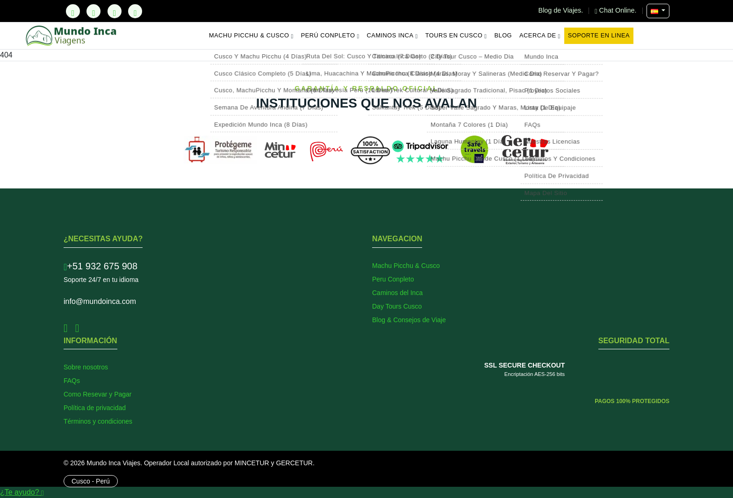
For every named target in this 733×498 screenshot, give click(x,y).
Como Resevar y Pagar (98, 394)
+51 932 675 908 (100, 266)
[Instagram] (115, 11)
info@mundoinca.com (100, 301)
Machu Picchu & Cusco (251, 35)
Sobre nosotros (86, 367)
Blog (503, 35)
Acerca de (540, 35)
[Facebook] (93, 11)
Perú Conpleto (330, 35)
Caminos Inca (392, 35)
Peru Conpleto (393, 279)
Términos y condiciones (98, 421)
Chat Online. (616, 10)
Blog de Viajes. (562, 10)
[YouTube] (135, 11)
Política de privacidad (95, 407)
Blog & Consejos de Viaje (409, 320)
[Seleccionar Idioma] (658, 11)
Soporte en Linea (599, 35)
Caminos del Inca (397, 292)
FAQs (72, 380)
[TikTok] (73, 11)
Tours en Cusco (456, 35)
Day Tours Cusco (397, 306)
